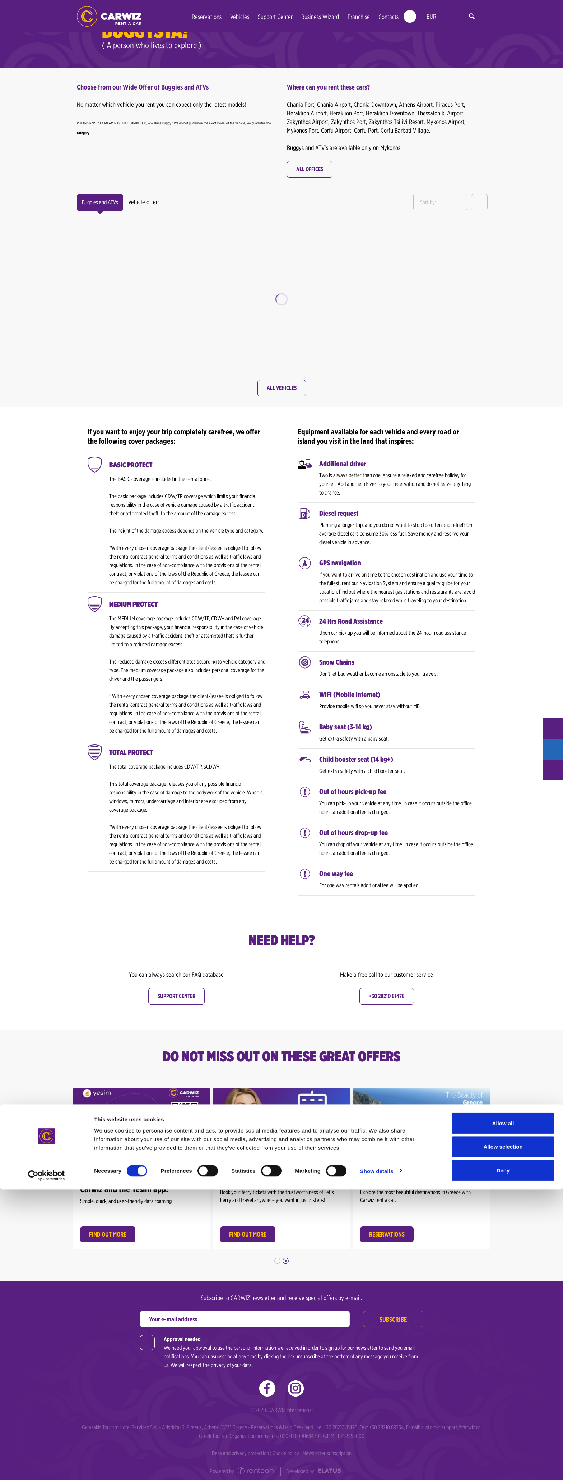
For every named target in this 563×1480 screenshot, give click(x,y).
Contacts (388, 17)
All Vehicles (282, 387)
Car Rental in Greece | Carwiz (109, 16)
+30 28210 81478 (387, 996)
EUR (431, 16)
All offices (309, 169)
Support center (176, 996)
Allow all (503, 1414)
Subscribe (392, 1314)
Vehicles (239, 17)
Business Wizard (320, 17)
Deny (503, 1461)
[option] (141, 1165)
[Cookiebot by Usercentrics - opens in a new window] (46, 1466)
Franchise (359, 17)
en (447, 17)
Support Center (275, 17)
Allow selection (502, 1437)
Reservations (207, 17)
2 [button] (286, 1256)
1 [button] (277, 1256)
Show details (377, 1461)
